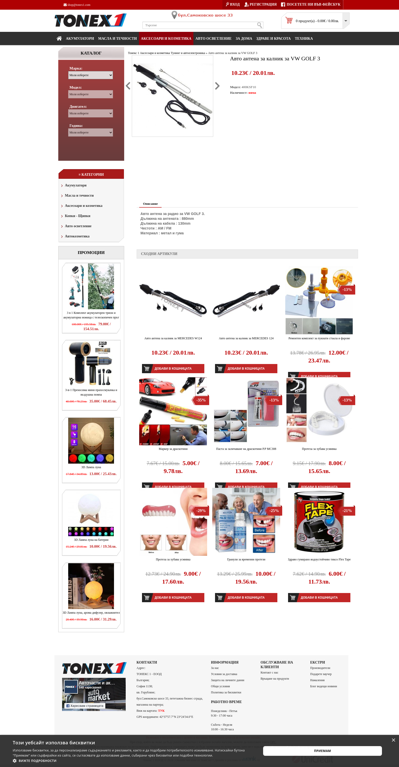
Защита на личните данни (227, 680)
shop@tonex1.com (77, 5)
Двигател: (78, 106)
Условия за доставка (224, 674)
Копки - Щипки (75, 216)
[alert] (199, 751)
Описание (150, 204)
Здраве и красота (273, 39)
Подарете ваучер (321, 674)
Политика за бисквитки (226, 692)
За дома (244, 39)
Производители (320, 668)
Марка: (75, 68)
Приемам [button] (322, 751)
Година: (76, 126)
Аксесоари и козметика (166, 39)
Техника (304, 39)
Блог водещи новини (323, 686)
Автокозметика (75, 236)
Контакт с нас (269, 672)
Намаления (317, 680)
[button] (133, 760)
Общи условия (220, 686)
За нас (215, 668)
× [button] (393, 740)
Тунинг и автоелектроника (188, 53)
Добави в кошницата (173, 368)
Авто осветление (213, 39)
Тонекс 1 (133, 53)
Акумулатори (80, 39)
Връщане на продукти (275, 678)
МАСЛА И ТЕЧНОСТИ (117, 39)
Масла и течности (77, 196)
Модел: (75, 87)
